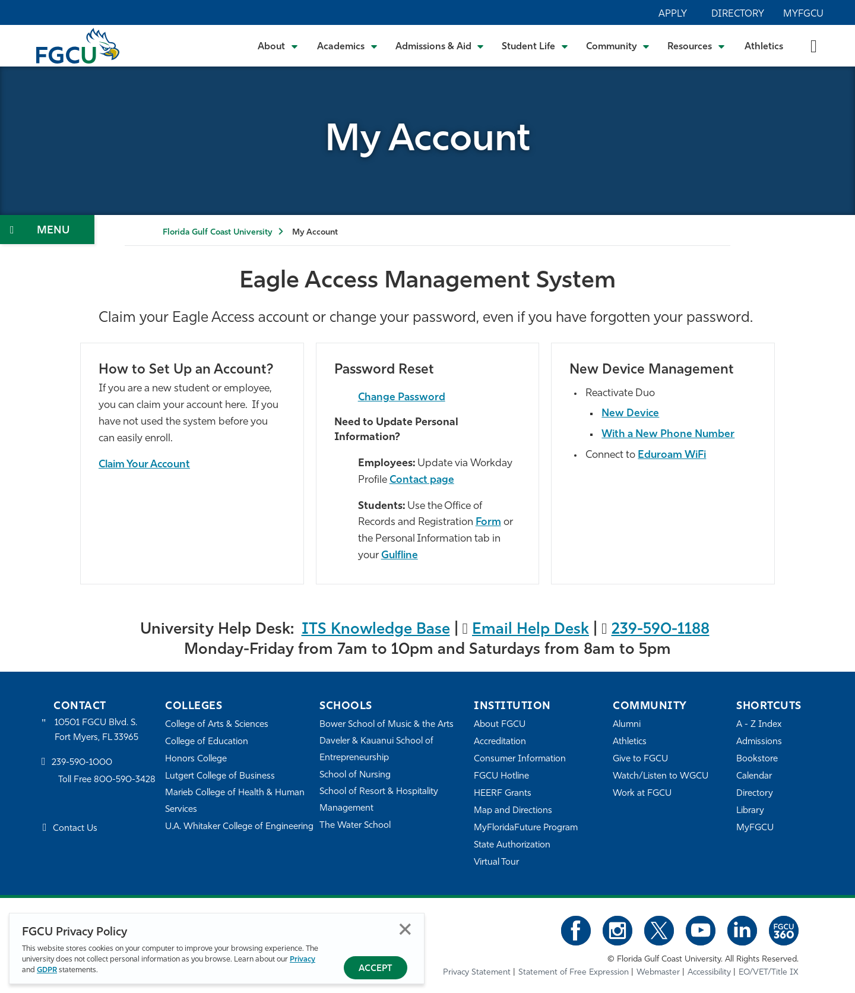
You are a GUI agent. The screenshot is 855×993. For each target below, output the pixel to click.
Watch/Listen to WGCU (660, 776)
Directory (737, 14)
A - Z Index (758, 724)
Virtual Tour (496, 862)
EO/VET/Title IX (769, 972)
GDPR (47, 970)
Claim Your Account (144, 465)
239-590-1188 (661, 630)
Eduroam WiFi (672, 455)
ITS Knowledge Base (376, 630)
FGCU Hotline (501, 776)
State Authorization (512, 845)
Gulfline (399, 556)
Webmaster (658, 972)
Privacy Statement (477, 972)
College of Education (206, 742)
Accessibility (709, 972)
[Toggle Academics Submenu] (347, 46)
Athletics (764, 47)
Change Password (401, 398)
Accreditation (500, 742)
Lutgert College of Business (220, 776)
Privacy (302, 959)
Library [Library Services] (750, 811)
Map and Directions (513, 811)
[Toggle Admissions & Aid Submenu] (440, 46)
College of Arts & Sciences (216, 724)
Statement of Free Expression (573, 972)
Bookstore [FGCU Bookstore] (757, 759)
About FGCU (499, 724)
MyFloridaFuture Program (526, 828)
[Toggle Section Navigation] (47, 229)
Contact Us (75, 828)
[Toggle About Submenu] (278, 46)
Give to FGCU (640, 759)
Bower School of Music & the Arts (386, 724)
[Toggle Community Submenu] (618, 46)
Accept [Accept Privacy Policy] (375, 968)
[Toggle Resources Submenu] (696, 46)
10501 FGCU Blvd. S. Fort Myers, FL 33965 (96, 730)
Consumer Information (520, 759)
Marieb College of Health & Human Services (235, 801)
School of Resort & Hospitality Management (378, 800)
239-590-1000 (82, 762)
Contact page (422, 480)
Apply (672, 14)
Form (488, 522)
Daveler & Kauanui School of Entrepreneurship (376, 750)
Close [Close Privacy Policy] (405, 929)
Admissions (759, 742)
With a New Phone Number (667, 434)
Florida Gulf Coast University (217, 232)
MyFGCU (803, 14)
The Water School (355, 825)
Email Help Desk (530, 630)
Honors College (196, 759)
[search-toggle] (813, 45)
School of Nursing (355, 775)
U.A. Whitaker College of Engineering (239, 827)
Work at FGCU (642, 793)
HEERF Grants (502, 793)
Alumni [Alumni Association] (627, 724)
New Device (630, 414)
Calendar (754, 776)
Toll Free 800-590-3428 (107, 780)
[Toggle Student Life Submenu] (535, 46)
